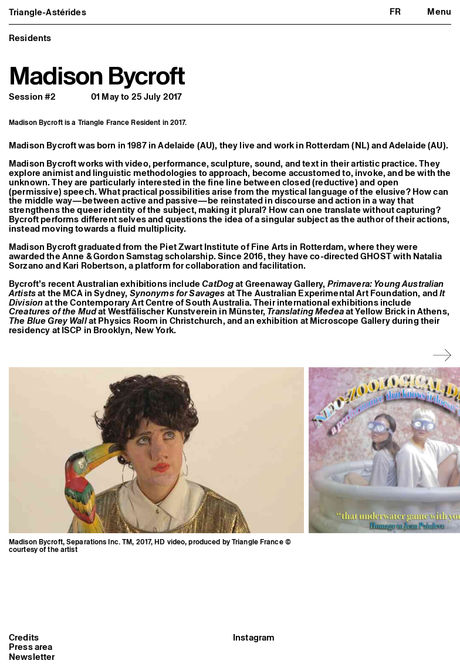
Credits (24, 637)
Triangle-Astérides (47, 12)
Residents (30, 38)
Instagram (254, 637)
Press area (31, 647)
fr (395, 11)
